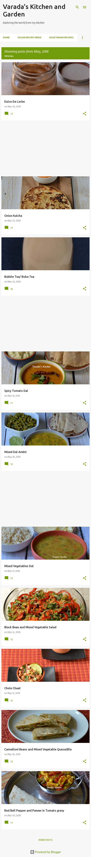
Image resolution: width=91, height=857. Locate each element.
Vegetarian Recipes (61, 37)
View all (9, 56)
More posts (46, 840)
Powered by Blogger (45, 852)
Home (6, 37)
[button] (84, 113)
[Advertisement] (45, 148)
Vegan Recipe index (29, 37)
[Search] (77, 7)
